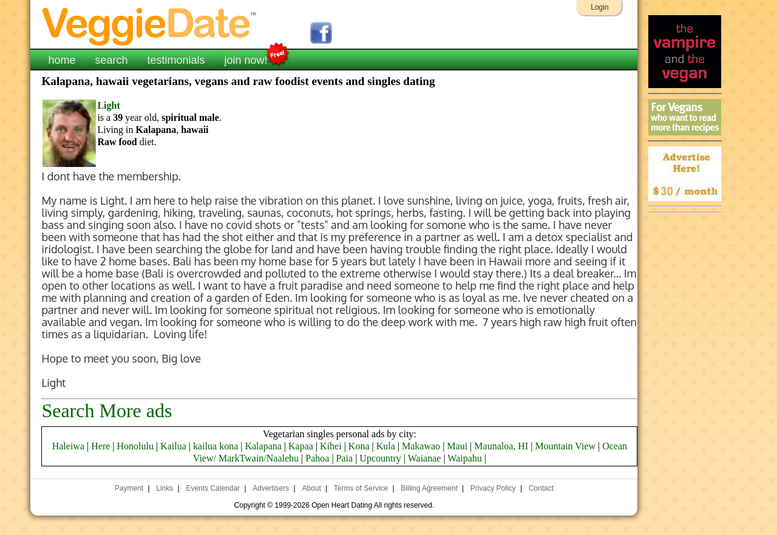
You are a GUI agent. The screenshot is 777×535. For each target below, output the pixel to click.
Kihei (331, 446)
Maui (457, 446)
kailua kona (215, 446)
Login (599, 7)
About (311, 488)
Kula (385, 446)
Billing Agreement (429, 488)
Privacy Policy (493, 488)
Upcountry (380, 458)
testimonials (176, 60)
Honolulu (135, 446)
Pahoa (317, 458)
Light (108, 105)
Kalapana (263, 446)
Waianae (424, 458)
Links (164, 488)
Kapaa (300, 446)
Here (100, 446)
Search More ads (106, 410)
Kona (359, 446)
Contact (541, 488)
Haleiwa (68, 446)
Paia (344, 458)
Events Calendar (213, 488)
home (61, 60)
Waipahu (464, 458)
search (111, 60)
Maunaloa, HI (501, 446)
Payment (129, 488)
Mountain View (565, 446)
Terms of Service (361, 488)
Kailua (173, 446)
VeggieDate (150, 26)
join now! (246, 59)
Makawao (421, 446)
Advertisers (271, 488)
